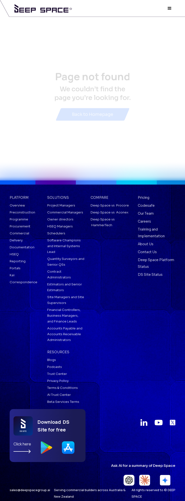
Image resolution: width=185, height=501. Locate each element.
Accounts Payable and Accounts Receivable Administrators (64, 334)
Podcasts (54, 367)
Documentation (22, 247)
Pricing (143, 197)
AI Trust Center (59, 395)
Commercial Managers (65, 212)
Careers (144, 221)
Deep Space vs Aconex (109, 212)
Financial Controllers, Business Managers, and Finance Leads (63, 315)
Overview (17, 205)
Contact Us (147, 252)
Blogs (51, 360)
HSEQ (14, 254)
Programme (19, 219)
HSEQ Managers (60, 226)
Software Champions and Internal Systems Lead (64, 246)
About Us (145, 244)
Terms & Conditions (62, 388)
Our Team (146, 213)
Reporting (18, 261)
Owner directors (60, 219)
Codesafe (146, 205)
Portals (15, 268)
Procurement (20, 226)
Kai (12, 275)
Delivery (16, 240)
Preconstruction (22, 212)
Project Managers (61, 205)
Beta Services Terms (63, 402)
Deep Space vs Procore (110, 205)
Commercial (19, 233)
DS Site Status (150, 274)
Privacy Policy (58, 381)
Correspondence (23, 282)
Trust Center (57, 374)
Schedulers (56, 233)
